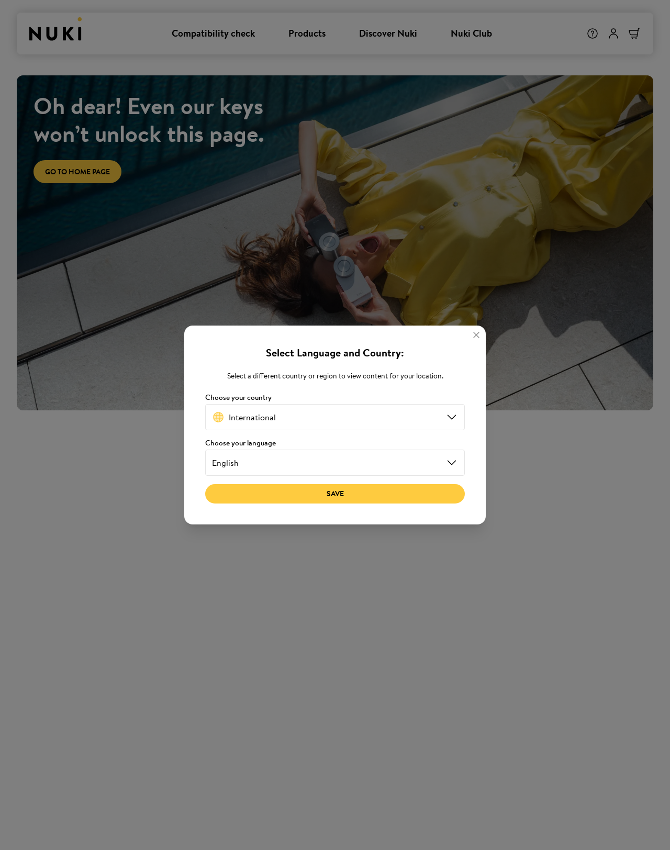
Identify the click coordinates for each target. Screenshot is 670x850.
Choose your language (240, 443)
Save (335, 493)
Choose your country (238, 397)
